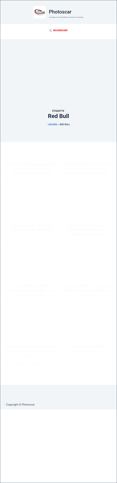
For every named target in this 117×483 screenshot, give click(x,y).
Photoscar (60, 12)
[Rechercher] (58, 31)
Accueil (52, 124)
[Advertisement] (58, 65)
